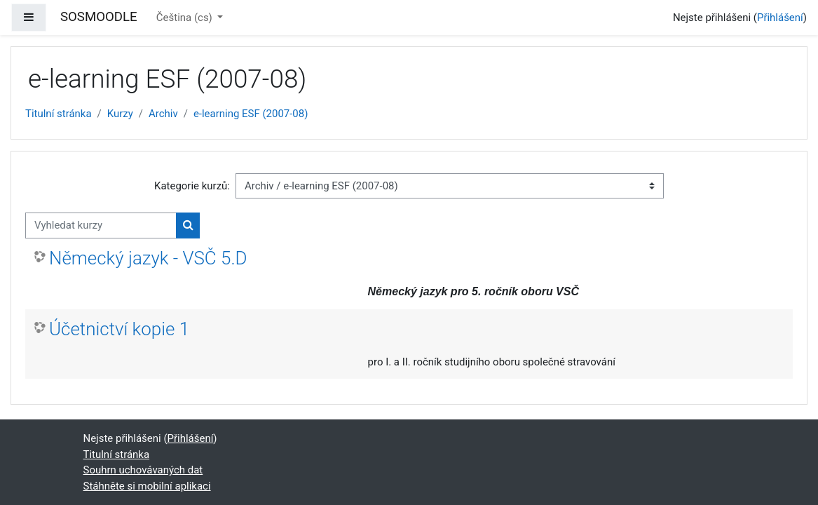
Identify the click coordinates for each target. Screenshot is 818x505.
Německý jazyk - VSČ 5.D (148, 258)
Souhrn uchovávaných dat (143, 470)
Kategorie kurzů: (192, 186)
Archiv (163, 113)
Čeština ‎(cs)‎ (185, 17)
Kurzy (120, 113)
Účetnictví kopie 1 (119, 328)
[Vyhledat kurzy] (101, 225)
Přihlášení (780, 17)
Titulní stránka (58, 113)
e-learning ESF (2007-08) (250, 113)
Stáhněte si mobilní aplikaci (147, 486)
